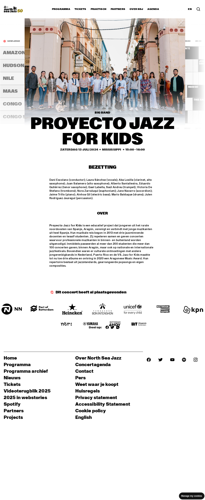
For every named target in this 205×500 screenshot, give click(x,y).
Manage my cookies (191, 496)
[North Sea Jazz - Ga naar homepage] (13, 9)
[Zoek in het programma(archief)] (198, 9)
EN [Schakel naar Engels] (190, 9)
